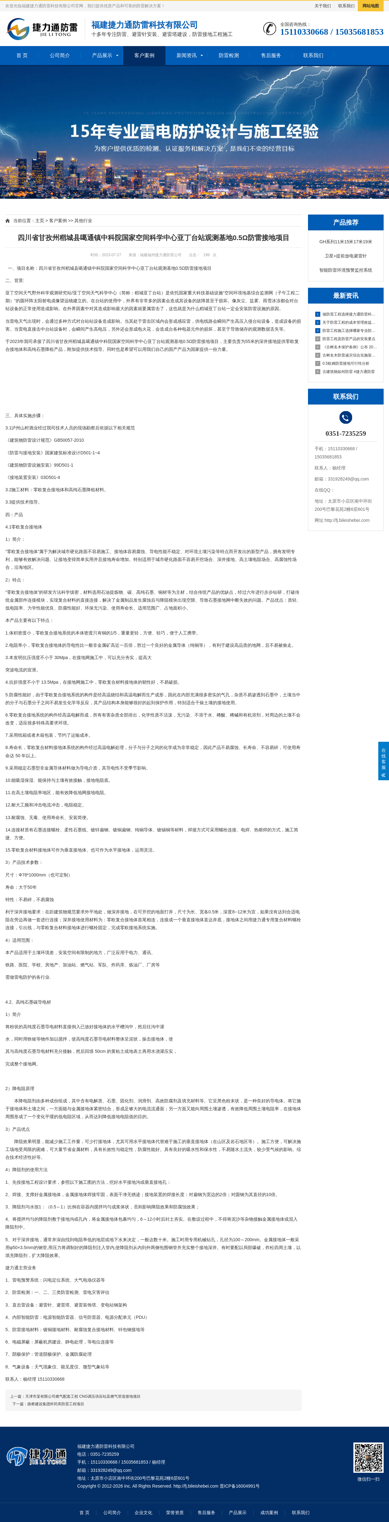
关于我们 (323, 5)
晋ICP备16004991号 (240, 1486)
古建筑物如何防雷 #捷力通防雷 (345, 371)
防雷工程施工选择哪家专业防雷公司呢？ (346, 330)
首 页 (22, 55)
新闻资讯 (187, 55)
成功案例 (269, 1512)
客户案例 (144, 55)
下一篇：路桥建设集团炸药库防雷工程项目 (47, 1404)
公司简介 (60, 55)
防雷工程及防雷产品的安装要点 (345, 338)
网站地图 (371, 5)
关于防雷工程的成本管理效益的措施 (346, 322)
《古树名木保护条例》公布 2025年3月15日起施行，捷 (346, 347)
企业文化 (143, 1512)
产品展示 (102, 55)
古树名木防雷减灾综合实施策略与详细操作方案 (346, 355)
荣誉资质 (175, 1512)
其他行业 (83, 220)
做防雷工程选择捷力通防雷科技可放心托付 (346, 314)
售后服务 (271, 55)
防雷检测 (229, 55)
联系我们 (346, 5)
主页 (39, 220)
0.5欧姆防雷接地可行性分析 (342, 363)
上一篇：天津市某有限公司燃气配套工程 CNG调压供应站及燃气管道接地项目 (75, 1396)
